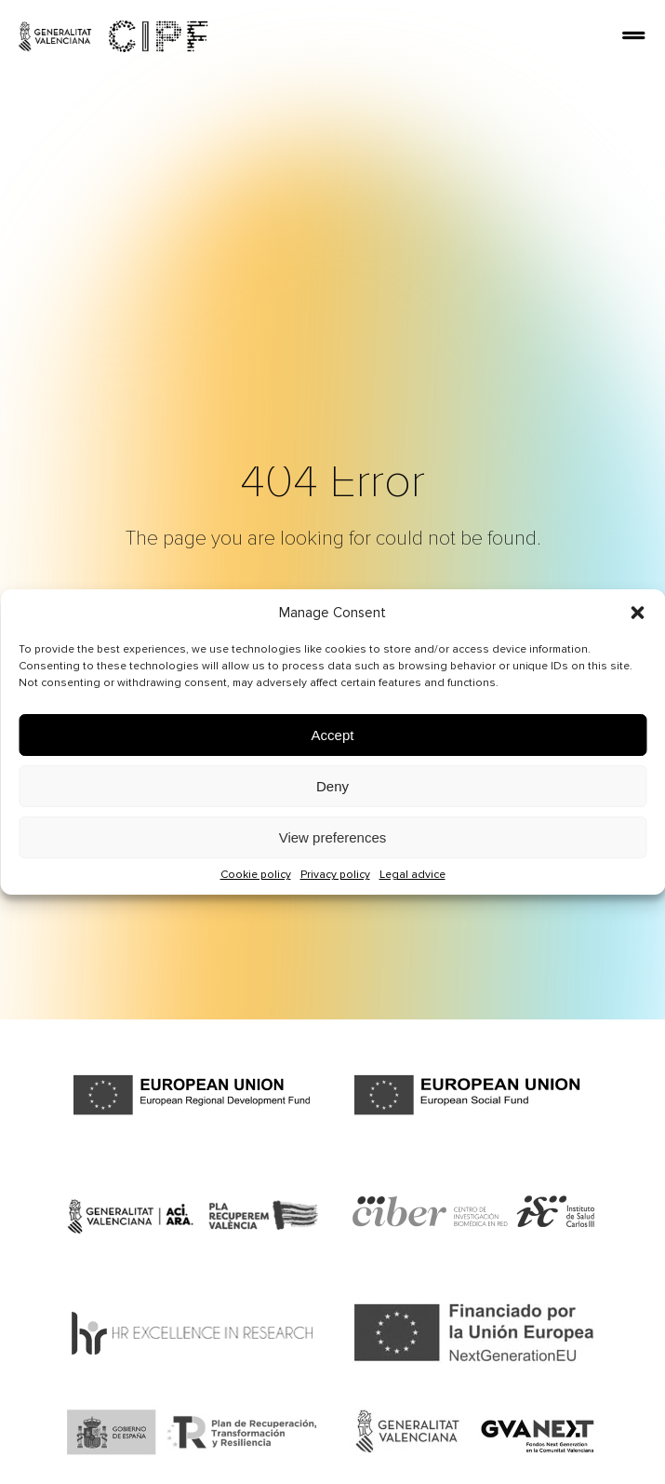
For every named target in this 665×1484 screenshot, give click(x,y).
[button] (637, 612)
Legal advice (412, 874)
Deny (332, 786)
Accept (333, 735)
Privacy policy (335, 874)
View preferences (333, 837)
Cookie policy (255, 874)
